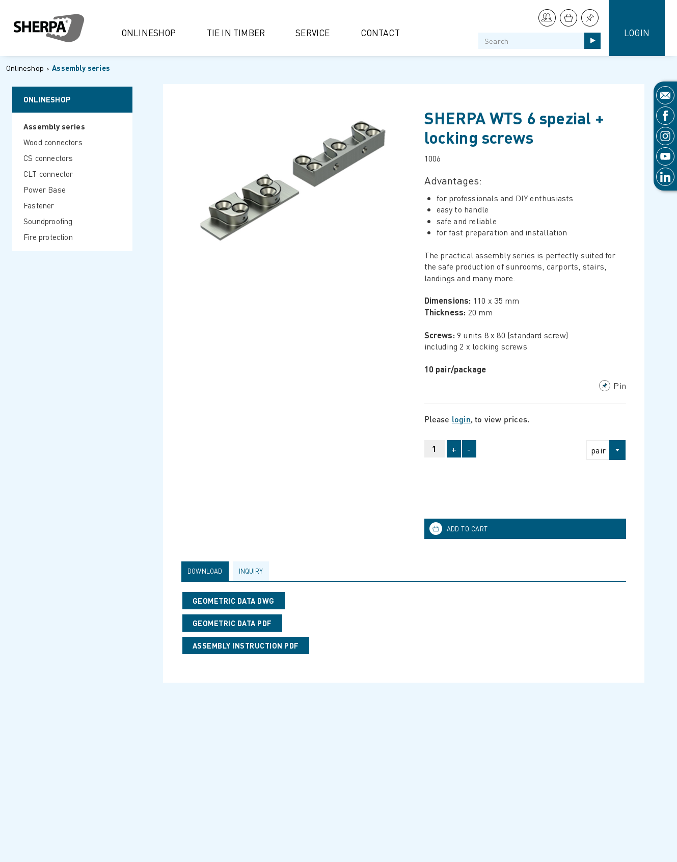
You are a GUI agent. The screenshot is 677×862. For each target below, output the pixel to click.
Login (636, 32)
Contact (380, 32)
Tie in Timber (236, 32)
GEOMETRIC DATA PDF (232, 623)
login (461, 419)
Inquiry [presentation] (251, 571)
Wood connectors (53, 142)
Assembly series (81, 67)
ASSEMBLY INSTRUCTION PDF (246, 645)
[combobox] (601, 450)
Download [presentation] (205, 571)
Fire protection (48, 237)
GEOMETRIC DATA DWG (234, 600)
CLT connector (48, 174)
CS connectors (48, 158)
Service (312, 32)
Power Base (44, 189)
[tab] (207, 571)
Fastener (39, 205)
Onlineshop (148, 32)
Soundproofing (48, 221)
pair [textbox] (598, 450)
